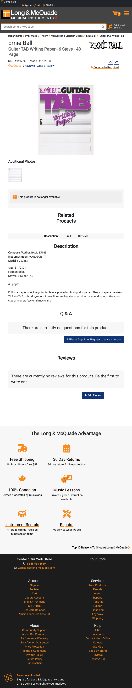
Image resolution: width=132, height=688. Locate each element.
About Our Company (34, 596)
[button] (115, 8)
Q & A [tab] (68, 232)
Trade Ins (97, 563)
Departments (15, 32)
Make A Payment (34, 563)
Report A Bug (98, 620)
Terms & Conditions (34, 612)
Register (34, 551)
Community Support (34, 592)
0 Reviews (29, 62)
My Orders (34, 567)
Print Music (31, 32)
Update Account (34, 559)
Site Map (97, 608)
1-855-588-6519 (34, 525)
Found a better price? (104, 63)
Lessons (98, 555)
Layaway (97, 575)
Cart (34, 555)
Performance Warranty (34, 600)
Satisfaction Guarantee (34, 604)
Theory (44, 32)
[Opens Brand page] (106, 41)
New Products (97, 547)
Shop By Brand (98, 612)
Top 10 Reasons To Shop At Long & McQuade (101, 509)
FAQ (97, 592)
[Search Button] (103, 23)
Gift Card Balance (34, 571)
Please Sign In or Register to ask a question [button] (94, 335)
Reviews (98, 616)
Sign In (34, 547)
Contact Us (8, 1)
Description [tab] (51, 232)
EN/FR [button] (125, 1)
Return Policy (34, 620)
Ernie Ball (91, 32)
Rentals (97, 551)
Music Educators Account (34, 575)
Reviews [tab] (83, 232)
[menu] (126, 8)
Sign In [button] (103, 1)
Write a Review (45, 62)
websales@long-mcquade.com (34, 529)
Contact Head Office (98, 600)
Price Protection (34, 608)
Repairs (97, 559)
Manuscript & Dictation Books (66, 32)
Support (97, 567)
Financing (98, 571)
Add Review (93, 391)
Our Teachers (34, 624)
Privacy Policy (34, 616)
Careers (97, 604)
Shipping (97, 580)
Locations (98, 596)
